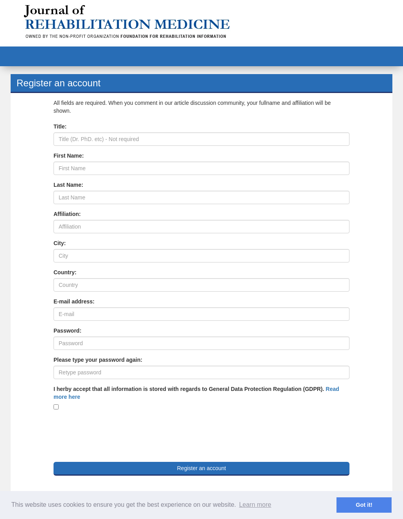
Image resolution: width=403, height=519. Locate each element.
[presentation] (113, 432)
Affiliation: (67, 214)
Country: (65, 272)
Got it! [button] (364, 505)
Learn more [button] (255, 504)
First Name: (69, 156)
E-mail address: (74, 301)
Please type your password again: (98, 360)
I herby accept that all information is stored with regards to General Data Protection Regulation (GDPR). (196, 393)
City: (60, 243)
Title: (60, 126)
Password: (67, 330)
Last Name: (68, 185)
